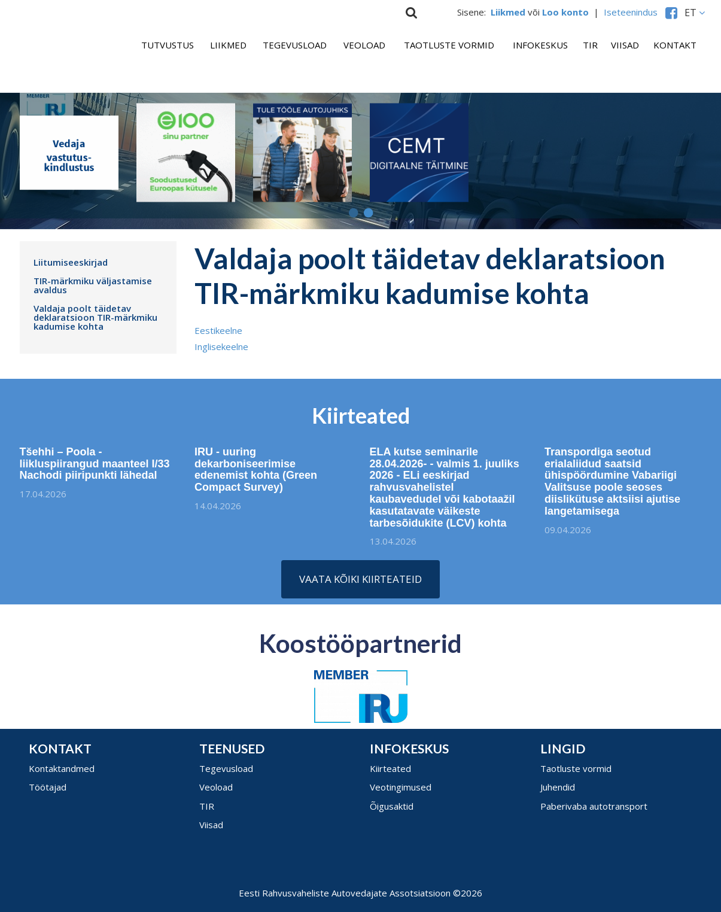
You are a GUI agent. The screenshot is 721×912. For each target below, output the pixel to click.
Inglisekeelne (221, 346)
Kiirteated (390, 768)
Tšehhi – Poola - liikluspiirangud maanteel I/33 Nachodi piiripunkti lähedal (90, 464)
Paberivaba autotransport (593, 806)
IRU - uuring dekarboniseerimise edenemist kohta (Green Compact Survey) (255, 473)
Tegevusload (295, 45)
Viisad (625, 45)
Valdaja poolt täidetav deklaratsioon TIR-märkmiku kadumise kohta (95, 317)
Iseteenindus (633, 12)
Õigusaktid (391, 806)
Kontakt (674, 45)
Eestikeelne (218, 330)
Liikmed (228, 45)
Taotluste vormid (449, 45)
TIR (590, 45)
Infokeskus (540, 45)
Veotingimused (400, 787)
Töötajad (47, 787)
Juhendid (557, 787)
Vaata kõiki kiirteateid (360, 579)
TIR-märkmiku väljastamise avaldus (93, 285)
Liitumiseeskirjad (71, 262)
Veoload (364, 45)
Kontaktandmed (62, 768)
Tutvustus (167, 45)
